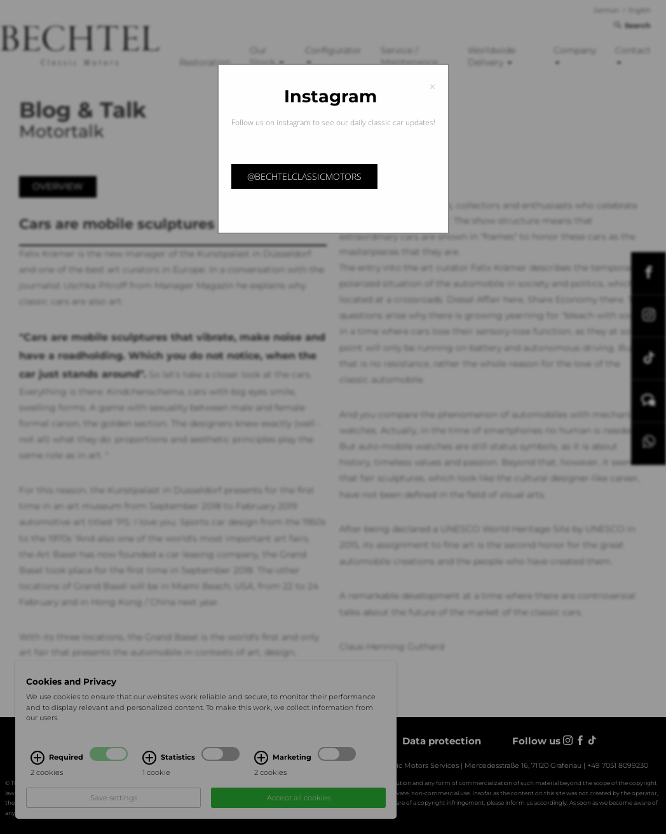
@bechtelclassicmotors (304, 176)
